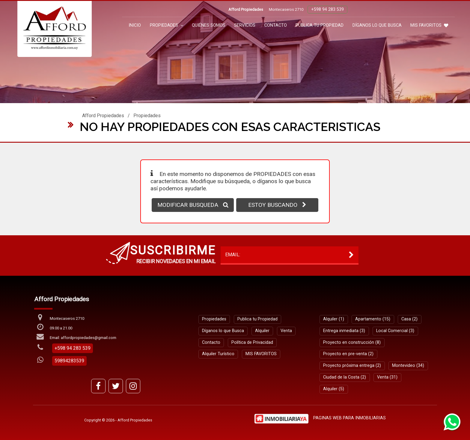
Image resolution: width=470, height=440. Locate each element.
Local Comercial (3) (395, 330)
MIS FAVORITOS (429, 25)
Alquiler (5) (333, 388)
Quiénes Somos (208, 25)
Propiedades (166, 25)
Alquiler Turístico (218, 353)
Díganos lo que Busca (377, 25)
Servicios (244, 25)
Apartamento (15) (372, 319)
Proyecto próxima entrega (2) (352, 365)
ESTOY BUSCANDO (277, 204)
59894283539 (69, 361)
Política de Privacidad (252, 342)
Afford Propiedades (103, 115)
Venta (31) (387, 377)
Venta (286, 330)
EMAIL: (120, 254)
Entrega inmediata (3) (344, 330)
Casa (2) (409, 319)
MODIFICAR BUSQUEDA (192, 204)
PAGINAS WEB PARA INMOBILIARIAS (349, 418)
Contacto (275, 25)
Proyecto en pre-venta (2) (348, 353)
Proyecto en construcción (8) (352, 342)
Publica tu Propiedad (320, 25)
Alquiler (262, 330)
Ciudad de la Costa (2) (344, 377)
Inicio (135, 25)
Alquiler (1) (333, 319)
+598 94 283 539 (327, 9)
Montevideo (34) (408, 365)
